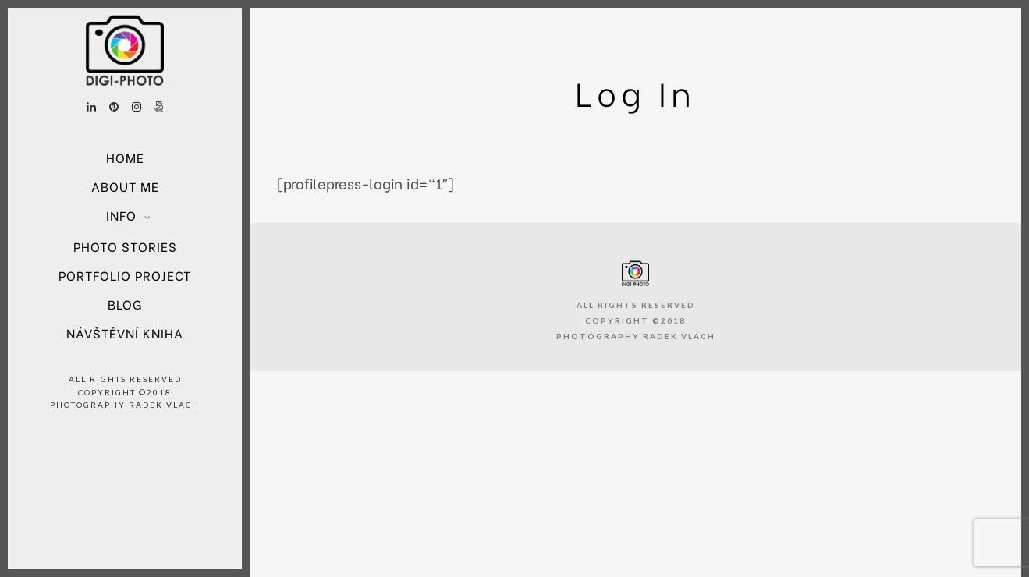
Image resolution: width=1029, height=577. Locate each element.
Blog (125, 304)
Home (125, 157)
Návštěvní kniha (124, 333)
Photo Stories (125, 246)
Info (121, 215)
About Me (125, 186)
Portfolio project (125, 275)
